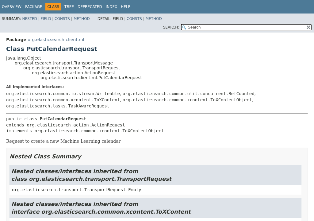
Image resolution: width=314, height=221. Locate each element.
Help (125, 7)
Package (33, 7)
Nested (29, 19)
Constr (62, 19)
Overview (11, 7)
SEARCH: (171, 27)
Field (45, 19)
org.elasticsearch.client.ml (56, 39)
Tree (69, 7)
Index (111, 7)
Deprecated (90, 7)
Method (82, 19)
